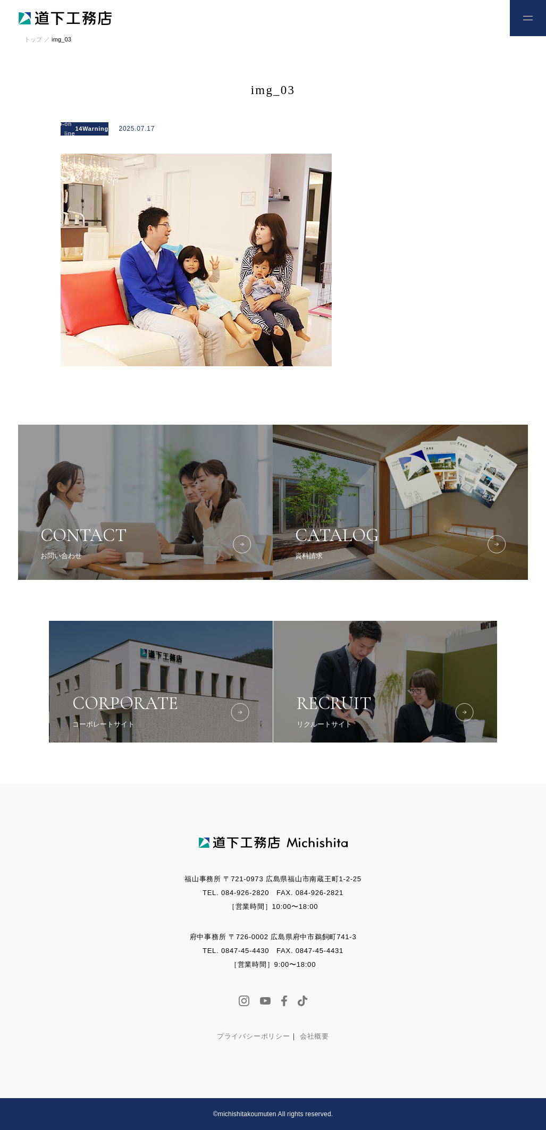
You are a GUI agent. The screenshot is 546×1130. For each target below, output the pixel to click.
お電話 (442, 17)
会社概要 (314, 1036)
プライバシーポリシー (253, 1036)
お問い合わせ (477, 17)
